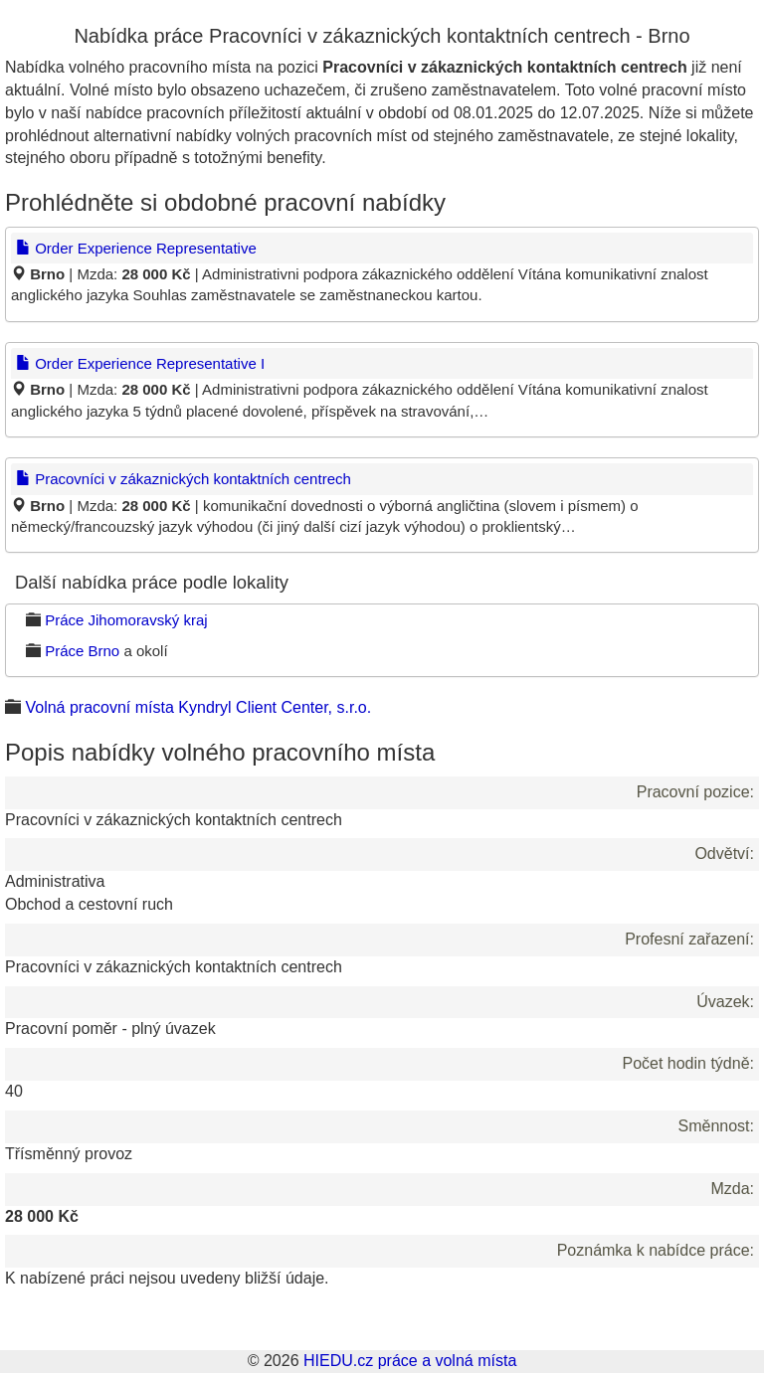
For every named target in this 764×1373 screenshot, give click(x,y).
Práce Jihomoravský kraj (126, 619)
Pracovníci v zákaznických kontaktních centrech (183, 478)
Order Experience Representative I (140, 363)
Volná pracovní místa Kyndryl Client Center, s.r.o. (198, 707)
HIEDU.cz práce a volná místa (409, 1360)
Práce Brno (82, 650)
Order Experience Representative (136, 248)
